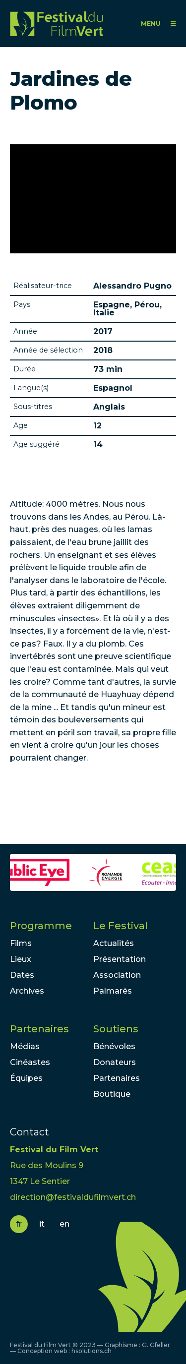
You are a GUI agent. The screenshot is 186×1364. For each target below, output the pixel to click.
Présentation (119, 959)
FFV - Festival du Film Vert (56, 23)
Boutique (111, 1094)
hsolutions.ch (91, 1351)
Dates (22, 975)
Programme (41, 926)
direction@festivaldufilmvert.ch (73, 1197)
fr (19, 1224)
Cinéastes (30, 1062)
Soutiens (115, 1029)
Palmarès (112, 991)
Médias (25, 1046)
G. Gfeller (156, 1345)
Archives (27, 991)
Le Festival (120, 926)
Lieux (20, 959)
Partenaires (39, 1029)
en (64, 1224)
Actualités (113, 943)
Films (21, 943)
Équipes (26, 1078)
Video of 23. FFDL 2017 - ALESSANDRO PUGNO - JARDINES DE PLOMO (93, 198)
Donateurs (114, 1062)
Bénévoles (114, 1046)
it (42, 1224)
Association (117, 975)
